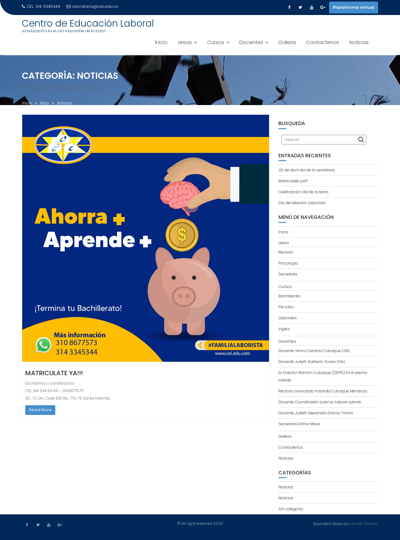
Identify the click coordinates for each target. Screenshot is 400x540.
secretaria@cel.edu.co (92, 6)
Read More (40, 410)
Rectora (285, 252)
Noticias (359, 42)
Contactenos (322, 42)
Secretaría (287, 274)
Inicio (161, 42)
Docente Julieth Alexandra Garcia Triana (315, 413)
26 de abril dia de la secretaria (306, 170)
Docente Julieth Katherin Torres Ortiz (311, 361)
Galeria (287, 42)
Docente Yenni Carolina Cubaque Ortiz (314, 350)
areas (185, 42)
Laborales (287, 317)
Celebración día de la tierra (303, 191)
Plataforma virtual (353, 7)
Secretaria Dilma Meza (299, 423)
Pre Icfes (286, 307)
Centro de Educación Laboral (88, 23)
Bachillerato (289, 296)
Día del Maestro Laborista (302, 202)
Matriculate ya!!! (54, 373)
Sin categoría (290, 509)
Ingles (284, 328)
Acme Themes (364, 523)
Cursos (215, 42)
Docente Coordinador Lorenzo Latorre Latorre (319, 402)
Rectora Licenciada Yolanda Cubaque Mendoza (322, 391)
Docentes (251, 42)
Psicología (288, 263)
